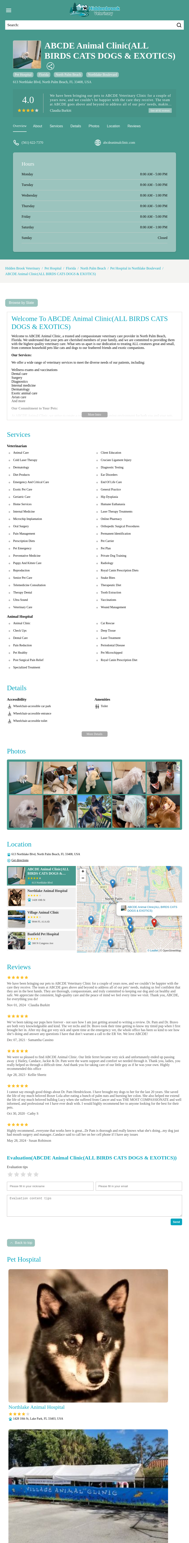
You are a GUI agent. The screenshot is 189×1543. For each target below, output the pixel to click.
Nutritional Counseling (78, 1521)
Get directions (20, 861)
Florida (44, 74)
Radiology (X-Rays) (71, 1526)
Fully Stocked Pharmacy (154, 1515)
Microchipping (48, 1521)
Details (75, 127)
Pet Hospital (23, 74)
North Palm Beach (68, 74)
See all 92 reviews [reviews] (159, 110)
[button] (154, 923)
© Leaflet (153, 951)
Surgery (114, 1526)
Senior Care (97, 1526)
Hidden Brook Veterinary (22, 269)
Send (176, 1222)
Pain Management (109, 1521)
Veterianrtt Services (48, 1515)
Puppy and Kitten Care (38, 1526)
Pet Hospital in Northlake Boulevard (135, 269)
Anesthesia (73, 1515)
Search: (13, 25)
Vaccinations (132, 1526)
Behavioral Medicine (98, 1515)
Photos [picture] (94, 127)
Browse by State (21, 303)
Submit (171, 1454)
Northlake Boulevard (102, 74)
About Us (25, 1515)
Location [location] (113, 127)
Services (56, 127)
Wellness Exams (155, 1526)
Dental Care (125, 1515)
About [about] (37, 127)
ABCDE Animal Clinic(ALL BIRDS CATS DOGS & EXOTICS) (50, 274)
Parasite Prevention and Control (148, 1521)
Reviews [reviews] (133, 127)
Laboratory (27, 1521)
